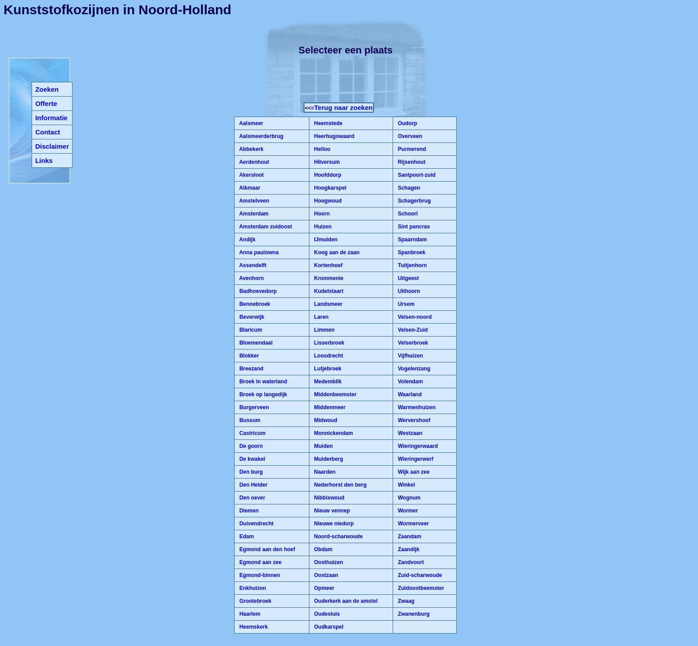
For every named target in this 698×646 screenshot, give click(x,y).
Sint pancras (413, 226)
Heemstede (327, 123)
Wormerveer (412, 523)
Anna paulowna (258, 252)
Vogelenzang (413, 369)
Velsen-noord (413, 317)
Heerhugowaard (333, 136)
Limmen (323, 330)
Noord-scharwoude (337, 536)
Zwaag (405, 601)
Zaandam (408, 536)
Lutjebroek (326, 369)
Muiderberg (327, 459)
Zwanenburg (413, 614)
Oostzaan (325, 575)
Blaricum (250, 330)
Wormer (407, 511)
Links (44, 160)
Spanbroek (410, 252)
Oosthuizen (327, 562)
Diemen (248, 511)
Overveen (409, 136)
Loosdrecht (327, 356)
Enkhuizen (252, 588)
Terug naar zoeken (343, 107)
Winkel (405, 485)
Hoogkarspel (329, 188)
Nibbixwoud (328, 498)
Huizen (322, 226)
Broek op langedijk (262, 394)
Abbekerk (251, 149)
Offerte (46, 103)
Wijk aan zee (413, 472)
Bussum (249, 420)
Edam (246, 536)
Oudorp (406, 123)
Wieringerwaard (417, 446)
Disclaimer (52, 146)
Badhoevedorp (257, 291)
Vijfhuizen (409, 356)
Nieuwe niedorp (333, 523)
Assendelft (252, 265)
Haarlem (249, 614)
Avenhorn (251, 278)
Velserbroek (412, 343)
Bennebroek (254, 304)
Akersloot (251, 175)
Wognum (408, 498)
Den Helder (253, 485)
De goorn (250, 446)
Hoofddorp (326, 175)
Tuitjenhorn (411, 265)
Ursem (405, 304)
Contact (47, 132)
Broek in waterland (262, 381)
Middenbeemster (334, 394)
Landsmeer (327, 304)
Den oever (251, 498)
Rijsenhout (410, 162)
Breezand (250, 369)
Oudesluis (326, 614)
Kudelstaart (327, 291)
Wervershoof (413, 420)
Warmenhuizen (415, 407)
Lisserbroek (328, 343)
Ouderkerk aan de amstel (344, 601)
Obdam (322, 549)
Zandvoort (410, 562)
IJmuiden (324, 239)
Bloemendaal (255, 343)
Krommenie (327, 278)
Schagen (408, 188)
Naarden (323, 472)
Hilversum (326, 162)
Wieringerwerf (414, 459)
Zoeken (47, 89)
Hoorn (321, 214)
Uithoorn (408, 291)
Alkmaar (249, 188)
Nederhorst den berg (339, 485)
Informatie (51, 118)
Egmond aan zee (259, 562)
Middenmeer (328, 407)
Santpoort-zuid (415, 175)
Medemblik (326, 381)
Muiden (322, 446)
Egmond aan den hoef (266, 549)
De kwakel (251, 459)
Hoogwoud (326, 201)
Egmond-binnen (259, 575)
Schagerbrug (413, 201)
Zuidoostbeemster (420, 588)
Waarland (409, 394)
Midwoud (324, 420)
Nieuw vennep (331, 511)
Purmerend (411, 149)
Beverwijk (251, 317)
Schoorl (407, 214)
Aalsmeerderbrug (260, 136)
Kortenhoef (327, 265)
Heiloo (321, 149)
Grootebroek (254, 601)
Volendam (409, 381)
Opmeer (323, 588)
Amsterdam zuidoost (265, 226)
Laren (320, 317)
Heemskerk (253, 627)
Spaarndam (411, 239)
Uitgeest (407, 278)
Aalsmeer (250, 123)
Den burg (250, 472)
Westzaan (409, 433)
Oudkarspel (327, 627)
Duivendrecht (255, 523)
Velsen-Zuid (412, 330)
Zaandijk (407, 549)
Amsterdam (253, 214)
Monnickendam (332, 433)
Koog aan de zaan (335, 252)
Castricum (251, 433)
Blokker (248, 356)
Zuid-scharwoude (419, 575)
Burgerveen (253, 407)
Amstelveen (253, 201)
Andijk (247, 239)
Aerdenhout (253, 162)
